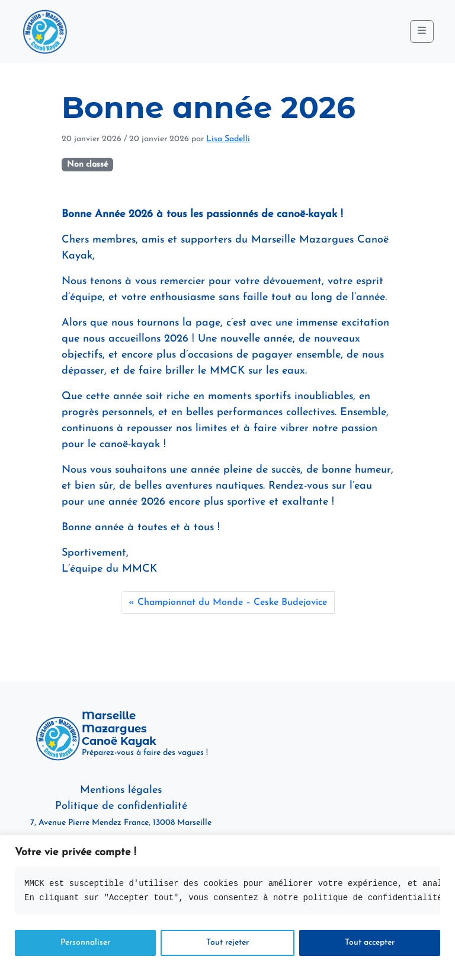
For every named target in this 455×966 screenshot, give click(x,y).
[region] (227, 900)
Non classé (87, 164)
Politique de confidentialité (121, 806)
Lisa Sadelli (228, 139)
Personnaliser (85, 942)
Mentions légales (121, 790)
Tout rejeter (227, 942)
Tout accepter (370, 942)
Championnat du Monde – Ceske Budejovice (232, 602)
